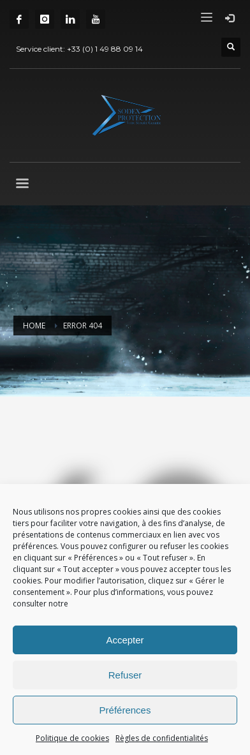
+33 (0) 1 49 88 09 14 (105, 49)
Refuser (125, 675)
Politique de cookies (72, 738)
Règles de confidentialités (161, 738)
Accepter (124, 639)
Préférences (125, 710)
